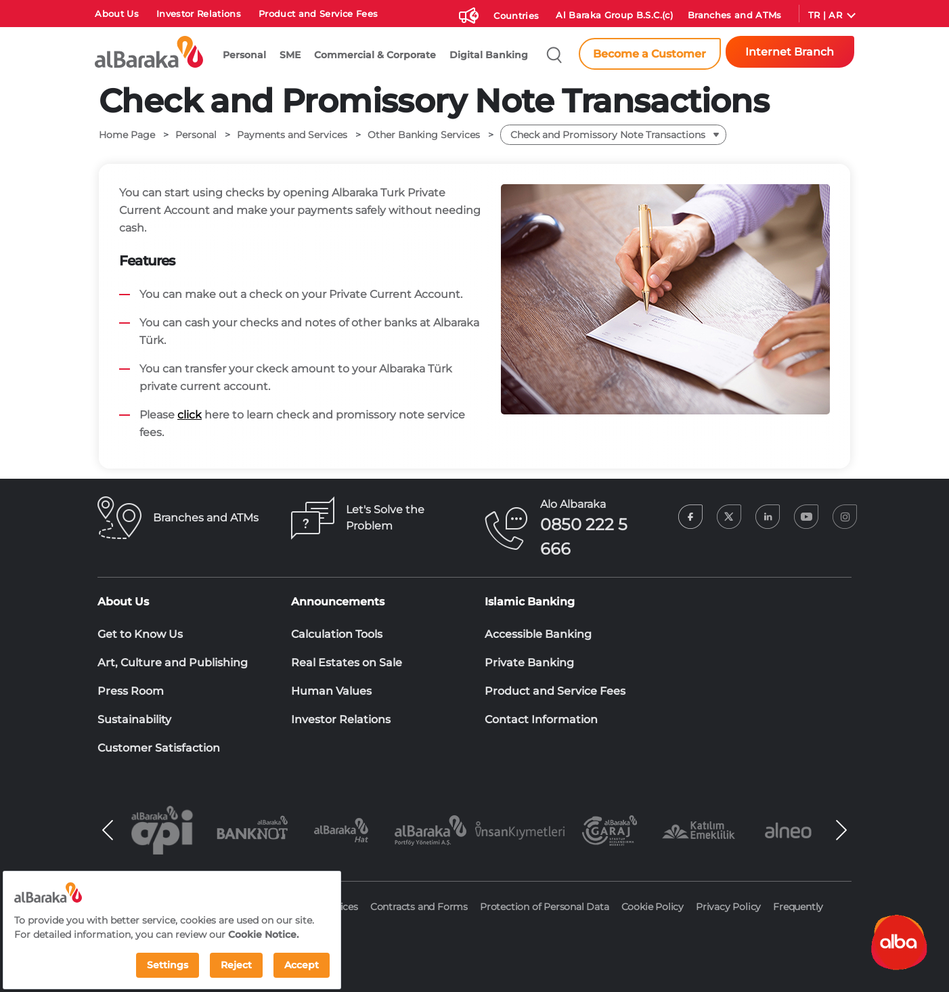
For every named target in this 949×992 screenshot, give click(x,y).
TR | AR (825, 15)
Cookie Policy (652, 907)
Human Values (331, 691)
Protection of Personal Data (544, 907)
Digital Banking (488, 55)
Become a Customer (649, 53)
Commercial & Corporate (375, 55)
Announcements (337, 601)
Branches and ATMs (735, 15)
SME (290, 55)
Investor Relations (198, 14)
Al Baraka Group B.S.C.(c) (614, 15)
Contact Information (541, 719)
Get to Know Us (140, 634)
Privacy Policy (728, 907)
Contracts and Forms (419, 907)
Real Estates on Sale (346, 662)
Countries (516, 16)
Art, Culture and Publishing (172, 662)
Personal (244, 55)
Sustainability (134, 719)
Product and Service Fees (318, 14)
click (189, 414)
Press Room (130, 691)
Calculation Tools (336, 634)
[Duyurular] (467, 13)
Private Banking (529, 662)
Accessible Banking (538, 634)
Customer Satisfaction (158, 747)
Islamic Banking (530, 601)
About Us (117, 14)
